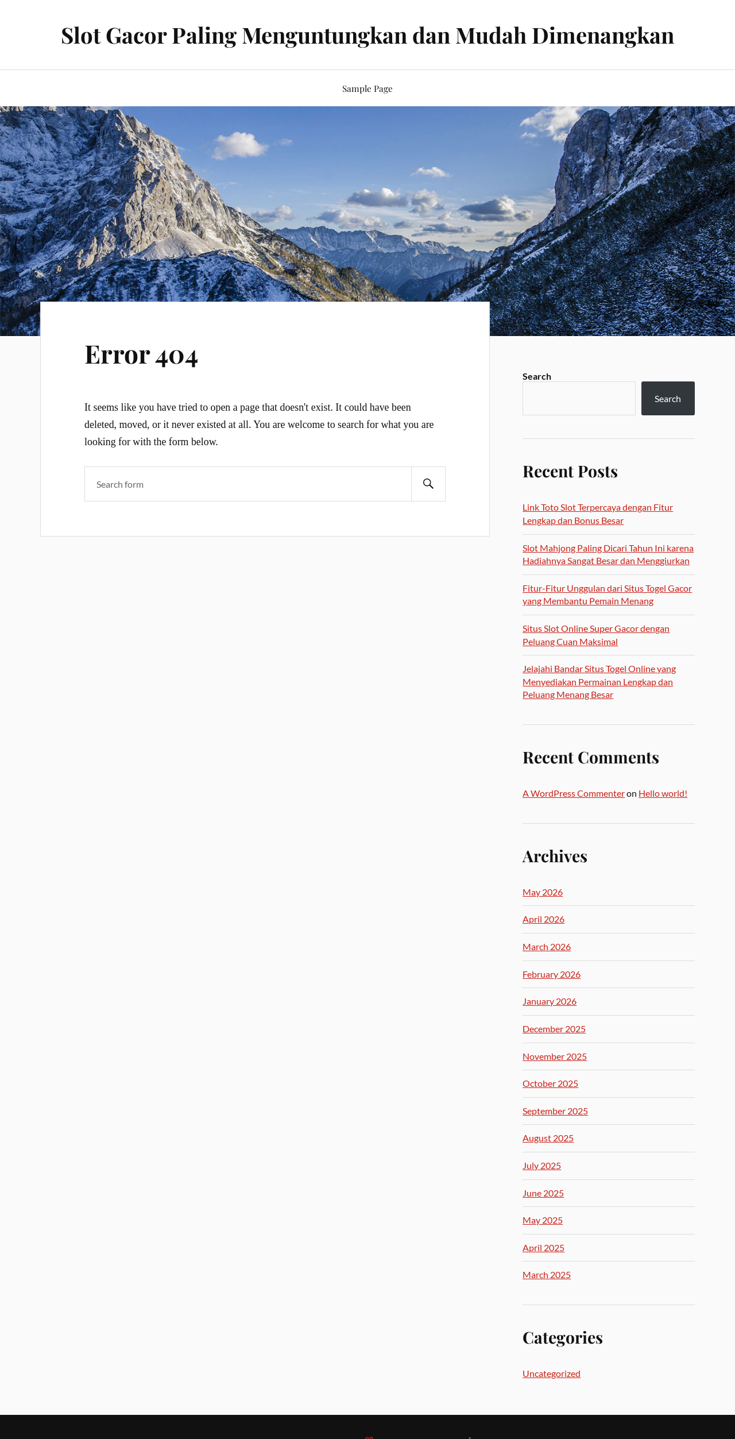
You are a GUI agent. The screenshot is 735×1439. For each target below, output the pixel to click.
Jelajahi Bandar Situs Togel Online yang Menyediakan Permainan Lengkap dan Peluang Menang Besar (599, 681)
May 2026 (543, 891)
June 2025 (543, 1192)
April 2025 (543, 1247)
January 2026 (550, 1001)
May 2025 (543, 1219)
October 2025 (550, 1083)
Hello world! (663, 793)
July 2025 (542, 1165)
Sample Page (367, 88)
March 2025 (547, 1274)
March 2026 (547, 946)
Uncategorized (552, 1373)
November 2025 (555, 1056)
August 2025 (548, 1137)
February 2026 (552, 974)
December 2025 (554, 1028)
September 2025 (555, 1110)
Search (537, 376)
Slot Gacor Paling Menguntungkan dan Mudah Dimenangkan (367, 34)
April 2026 (543, 918)
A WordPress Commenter (574, 793)
